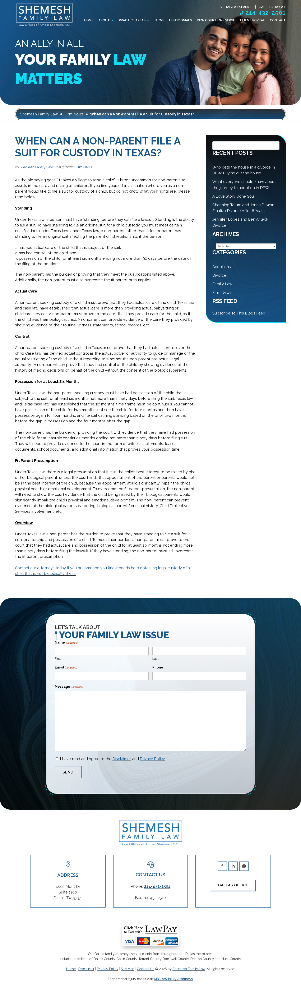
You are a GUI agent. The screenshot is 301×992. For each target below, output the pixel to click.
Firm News (83, 167)
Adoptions (221, 267)
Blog (159, 20)
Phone (157, 667)
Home (88, 20)
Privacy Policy (152, 759)
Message (69, 687)
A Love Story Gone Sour (233, 196)
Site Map (127, 969)
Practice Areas (132, 20)
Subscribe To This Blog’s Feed (238, 313)
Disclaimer (121, 759)
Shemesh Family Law (36, 167)
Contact (278, 20)
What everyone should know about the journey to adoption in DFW (244, 184)
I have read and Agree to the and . (112, 759)
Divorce (219, 275)
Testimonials (180, 20)
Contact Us (145, 969)
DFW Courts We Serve (216, 20)
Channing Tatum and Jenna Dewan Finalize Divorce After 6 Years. (243, 208)
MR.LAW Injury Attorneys (173, 979)
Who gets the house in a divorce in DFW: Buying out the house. (243, 170)
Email (66, 667)
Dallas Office (233, 885)
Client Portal (252, 20)
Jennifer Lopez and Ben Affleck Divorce (240, 222)
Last (155, 659)
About (104, 20)
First (58, 659)
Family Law (222, 284)
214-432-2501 (265, 12)
